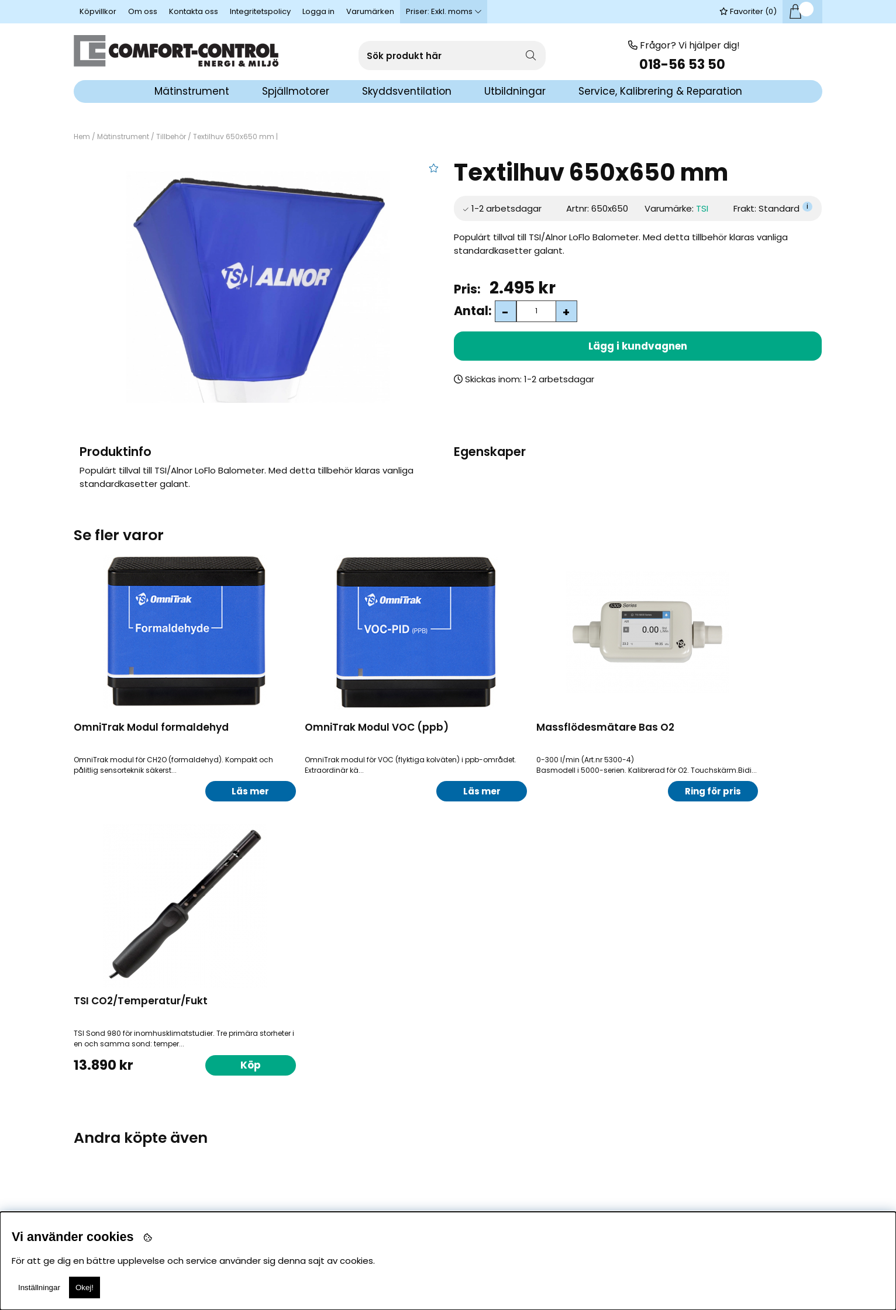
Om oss (142, 11)
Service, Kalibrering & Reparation (660, 91)
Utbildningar (515, 91)
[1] (258, 287)
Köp (217, 1119)
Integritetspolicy (260, 11)
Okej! (84, 1287)
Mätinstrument (123, 136)
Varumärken (370, 11)
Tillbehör (171, 136)
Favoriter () (748, 11)
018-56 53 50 (683, 65)
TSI (702, 208)
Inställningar (39, 1287)
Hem (82, 136)
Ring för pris (596, 791)
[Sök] (452, 55)
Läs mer (217, 791)
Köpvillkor (98, 11)
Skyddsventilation (407, 91)
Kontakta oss (193, 11)
